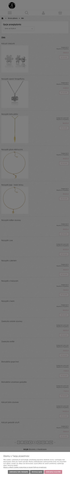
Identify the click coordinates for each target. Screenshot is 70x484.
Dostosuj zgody (37, 472)
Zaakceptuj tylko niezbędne (18, 472)
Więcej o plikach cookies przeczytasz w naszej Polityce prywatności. (25, 467)
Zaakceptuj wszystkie (53, 472)
